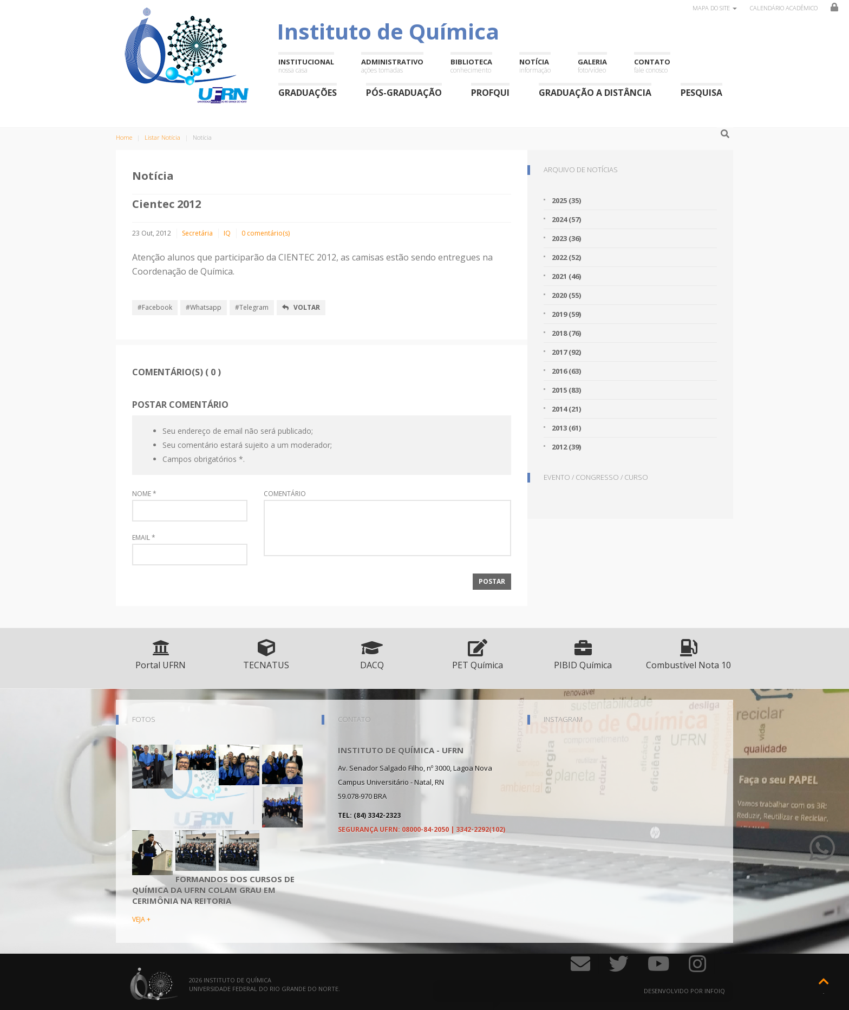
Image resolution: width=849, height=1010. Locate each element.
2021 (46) (566, 276)
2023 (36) (566, 238)
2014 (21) (566, 409)
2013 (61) (566, 428)
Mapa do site (715, 8)
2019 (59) (566, 314)
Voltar (301, 307)
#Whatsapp (203, 307)
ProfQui (490, 92)
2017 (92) (566, 352)
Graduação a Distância (595, 92)
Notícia (535, 66)
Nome (144, 494)
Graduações (307, 92)
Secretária (197, 233)
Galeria (592, 66)
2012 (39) (566, 447)
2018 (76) (566, 333)
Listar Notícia (162, 137)
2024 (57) (566, 219)
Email (143, 538)
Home (124, 137)
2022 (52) (566, 257)
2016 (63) (566, 371)
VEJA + (141, 919)
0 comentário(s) (265, 233)
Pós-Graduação (404, 92)
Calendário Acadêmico (784, 8)
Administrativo (392, 66)
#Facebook (155, 307)
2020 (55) (566, 295)
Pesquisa (701, 92)
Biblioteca (471, 66)
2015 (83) (566, 390)
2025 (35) (566, 200)
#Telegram (252, 307)
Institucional (306, 66)
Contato (652, 66)
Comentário (285, 494)
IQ (227, 233)
